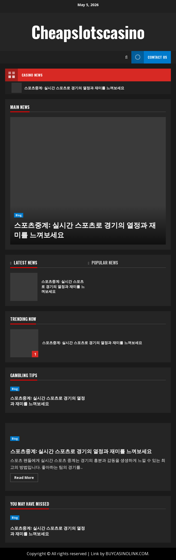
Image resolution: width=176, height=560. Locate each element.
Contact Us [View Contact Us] (149, 57)
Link (95, 553)
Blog (19, 215)
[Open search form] (126, 57)
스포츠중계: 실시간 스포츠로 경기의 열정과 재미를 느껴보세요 (67, 88)
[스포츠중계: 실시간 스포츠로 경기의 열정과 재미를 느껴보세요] (88, 181)
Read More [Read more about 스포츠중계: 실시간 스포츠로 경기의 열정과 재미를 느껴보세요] (26, 478)
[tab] (49, 264)
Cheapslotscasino (88, 32)
